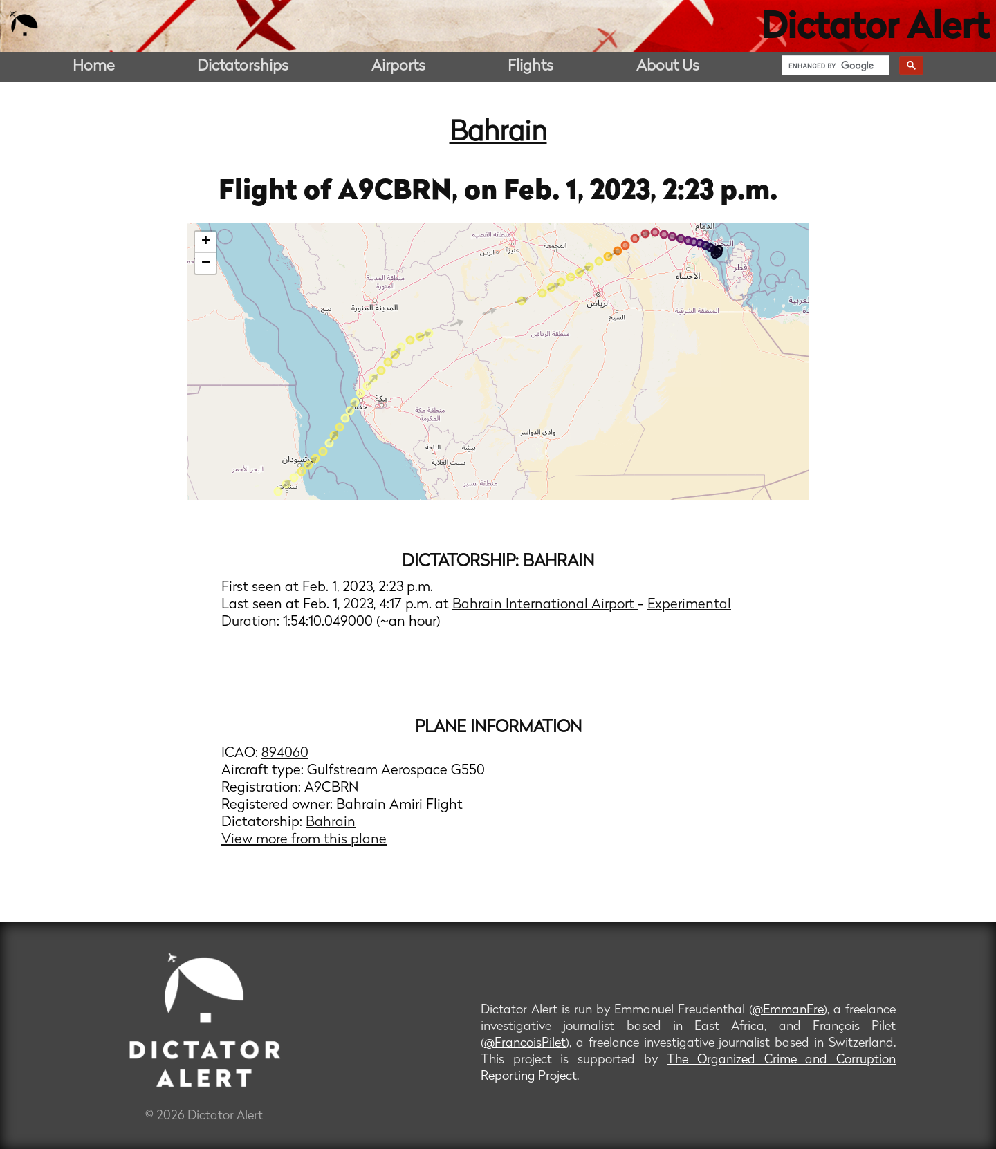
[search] (834, 65)
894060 (284, 753)
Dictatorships (242, 67)
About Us (667, 67)
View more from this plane (304, 840)
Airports (398, 67)
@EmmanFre (788, 1010)
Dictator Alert (875, 29)
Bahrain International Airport (545, 605)
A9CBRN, (401, 192)
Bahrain (498, 133)
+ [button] (205, 242)
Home (94, 67)
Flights (530, 67)
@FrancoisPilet (525, 1043)
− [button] (205, 263)
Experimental (689, 605)
